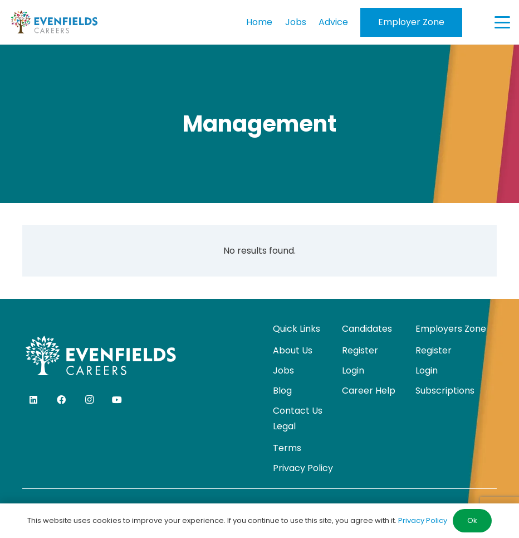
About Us (292, 350)
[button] (502, 22)
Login (353, 370)
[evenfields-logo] (54, 22)
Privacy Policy (303, 468)
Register (360, 350)
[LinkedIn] (33, 400)
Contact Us (297, 410)
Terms (287, 448)
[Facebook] (61, 400)
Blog (282, 390)
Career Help (368, 390)
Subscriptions (444, 390)
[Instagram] (89, 400)
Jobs (283, 370)
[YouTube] (117, 400)
